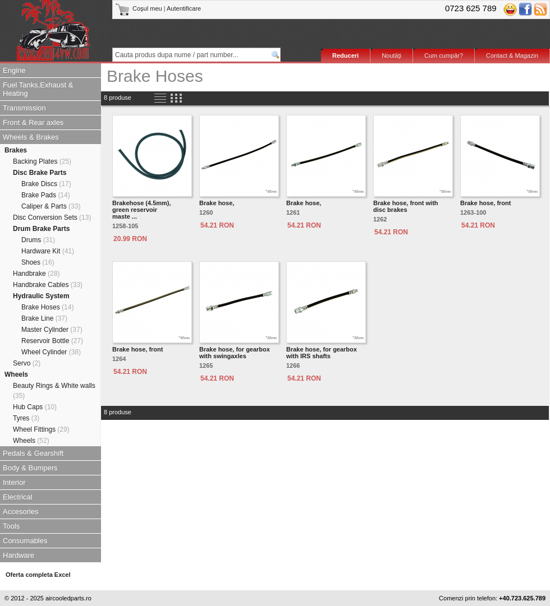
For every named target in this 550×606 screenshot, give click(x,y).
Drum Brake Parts (41, 229)
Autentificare (184, 8)
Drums (38, 240)
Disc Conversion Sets (52, 217)
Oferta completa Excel (38, 574)
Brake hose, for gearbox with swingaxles (234, 352)
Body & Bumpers (30, 468)
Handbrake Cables (47, 285)
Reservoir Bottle (52, 341)
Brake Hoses (47, 307)
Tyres (26, 418)
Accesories (21, 511)
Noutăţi (391, 55)
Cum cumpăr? (443, 55)
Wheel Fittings (41, 429)
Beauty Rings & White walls (54, 391)
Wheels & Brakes (31, 137)
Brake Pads (45, 195)
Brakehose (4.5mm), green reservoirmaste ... (141, 210)
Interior (14, 482)
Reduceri (345, 55)
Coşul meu (139, 8)
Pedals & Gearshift (33, 453)
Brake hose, (216, 203)
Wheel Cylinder (51, 352)
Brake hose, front (485, 203)
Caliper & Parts (50, 206)
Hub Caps (35, 407)
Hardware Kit (47, 251)
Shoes (37, 262)
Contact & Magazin (512, 55)
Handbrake (36, 273)
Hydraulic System (41, 296)
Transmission (24, 108)
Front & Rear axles (33, 122)
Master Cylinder (51, 330)
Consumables (25, 540)
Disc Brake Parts (39, 173)
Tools (11, 526)
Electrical (18, 497)
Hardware (18, 555)
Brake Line (44, 318)
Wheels (16, 374)
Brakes (15, 150)
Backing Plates (42, 161)
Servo (26, 363)
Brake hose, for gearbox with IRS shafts (321, 352)
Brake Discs (46, 184)
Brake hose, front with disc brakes (405, 206)
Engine (14, 70)
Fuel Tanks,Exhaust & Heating (38, 89)
